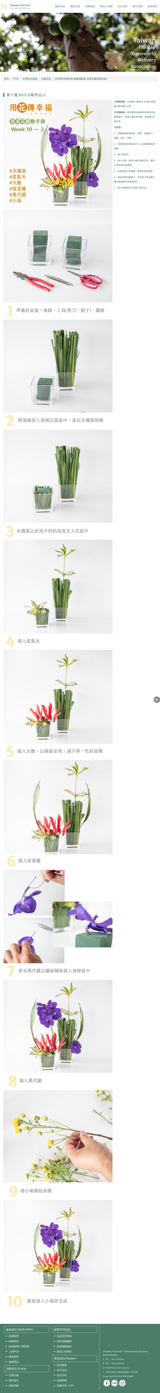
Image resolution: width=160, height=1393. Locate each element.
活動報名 (90, 6)
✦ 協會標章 (12, 1356)
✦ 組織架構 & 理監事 (17, 1346)
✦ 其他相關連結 (62, 1346)
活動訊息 (46, 78)
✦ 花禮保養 (60, 1380)
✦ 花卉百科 (60, 1375)
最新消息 (75, 6)
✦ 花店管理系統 (62, 1336)
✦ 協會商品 (12, 1362)
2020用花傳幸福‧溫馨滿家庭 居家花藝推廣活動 (81, 78)
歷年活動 (137, 6)
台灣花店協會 (30, 78)
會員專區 (153, 6)
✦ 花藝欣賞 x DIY (63, 1385)
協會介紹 (60, 6)
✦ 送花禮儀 (60, 1365)
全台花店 (123, 6)
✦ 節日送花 (60, 1370)
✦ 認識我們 (12, 1336)
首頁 (6, 78)
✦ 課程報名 (12, 1380)
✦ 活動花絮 (12, 1385)
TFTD (15, 78)
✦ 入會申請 (12, 1351)
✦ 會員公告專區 (62, 1351)
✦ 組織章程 (12, 1341)
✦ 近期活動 (12, 1375)
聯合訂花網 (106, 6)
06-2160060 (117, 1359)
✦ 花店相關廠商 (62, 1341)
